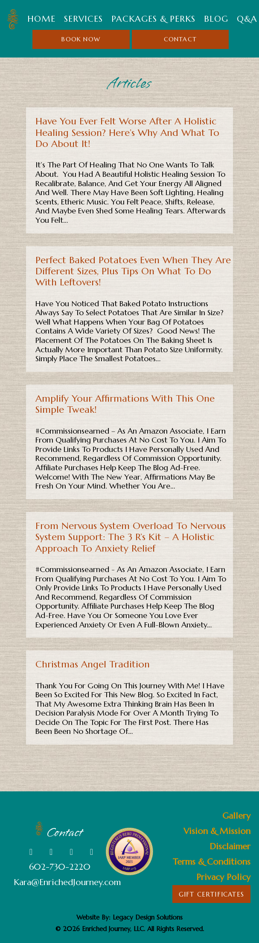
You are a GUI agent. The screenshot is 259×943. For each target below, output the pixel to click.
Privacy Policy (223, 877)
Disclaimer (230, 846)
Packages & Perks (153, 19)
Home (41, 19)
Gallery (236, 816)
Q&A (247, 19)
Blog (216, 19)
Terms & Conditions (211, 862)
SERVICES (83, 19)
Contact (180, 39)
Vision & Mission (216, 831)
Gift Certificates (211, 894)
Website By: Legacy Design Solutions (129, 917)
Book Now (80, 39)
